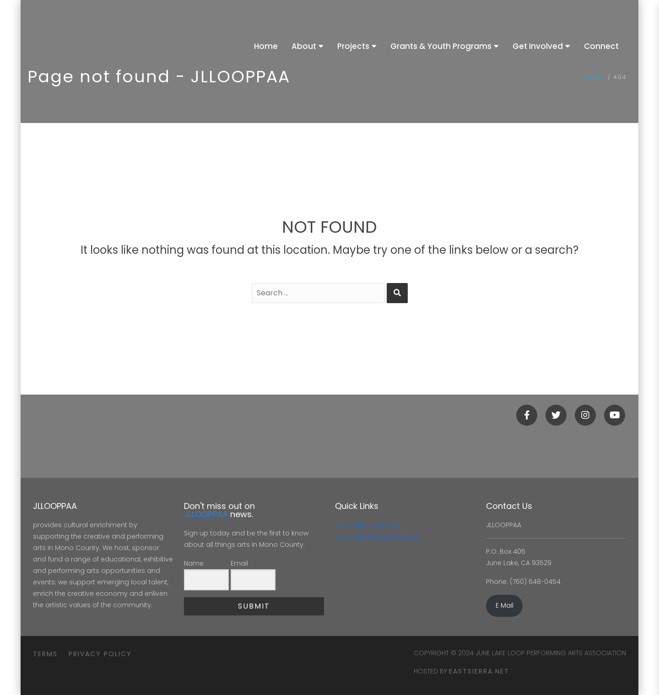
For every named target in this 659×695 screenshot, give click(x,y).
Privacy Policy (100, 653)
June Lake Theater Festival (377, 536)
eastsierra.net (479, 671)
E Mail (504, 605)
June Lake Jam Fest (367, 524)
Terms (45, 653)
